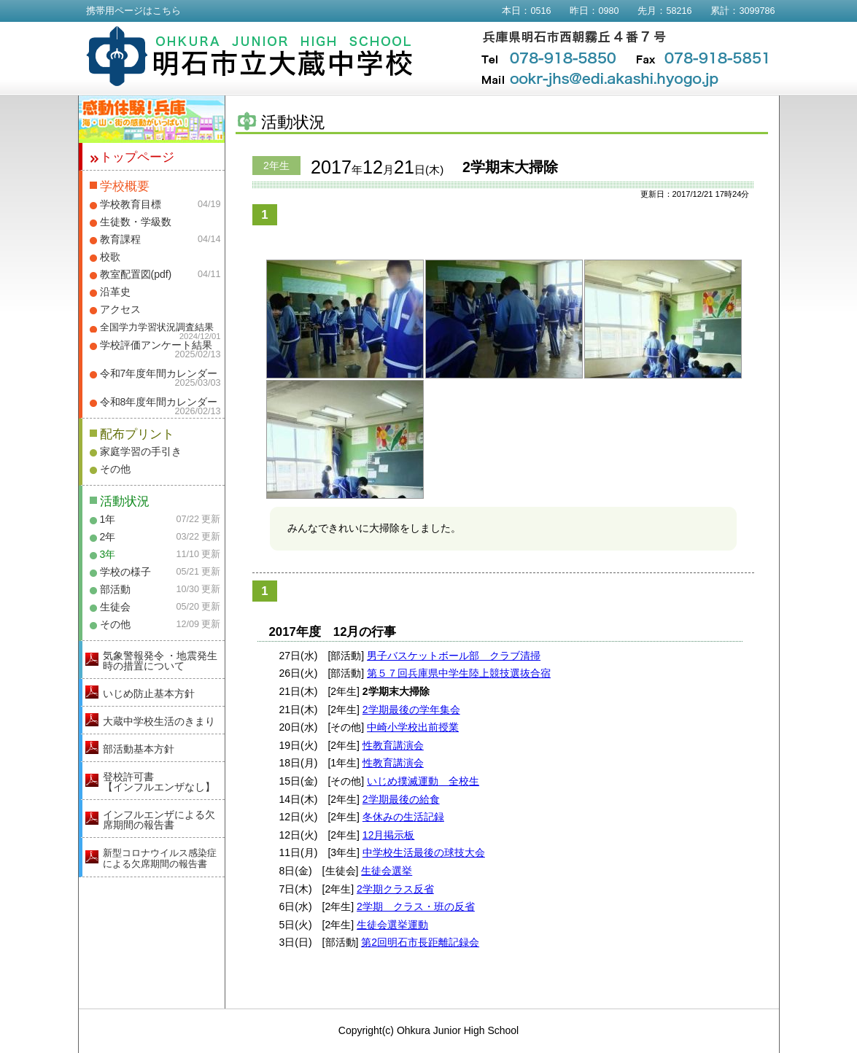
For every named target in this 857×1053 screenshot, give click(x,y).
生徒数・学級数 (135, 222)
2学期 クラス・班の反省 (416, 906)
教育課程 (120, 239)
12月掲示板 (388, 835)
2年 (108, 537)
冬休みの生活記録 (403, 817)
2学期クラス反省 (395, 889)
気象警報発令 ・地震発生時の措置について (160, 661)
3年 (108, 554)
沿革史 (115, 292)
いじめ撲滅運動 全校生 (423, 781)
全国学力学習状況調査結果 (157, 327)
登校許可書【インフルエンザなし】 (159, 782)
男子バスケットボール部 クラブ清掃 (453, 655)
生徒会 (115, 607)
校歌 (110, 257)
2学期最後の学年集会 (411, 709)
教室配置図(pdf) (136, 274)
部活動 (115, 589)
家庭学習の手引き (141, 451)
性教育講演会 (393, 745)
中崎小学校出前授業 (413, 727)
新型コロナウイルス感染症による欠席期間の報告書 (160, 858)
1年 (108, 519)
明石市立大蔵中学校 (250, 56)
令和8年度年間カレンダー (159, 402)
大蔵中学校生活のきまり (159, 721)
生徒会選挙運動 (392, 924)
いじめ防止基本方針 (149, 693)
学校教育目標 (130, 204)
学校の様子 (125, 572)
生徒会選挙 (386, 871)
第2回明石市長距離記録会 (420, 942)
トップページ (137, 157)
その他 (115, 469)
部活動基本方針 (138, 749)
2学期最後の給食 (401, 799)
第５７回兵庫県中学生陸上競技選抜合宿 (459, 673)
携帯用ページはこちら (133, 11)
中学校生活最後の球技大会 (423, 852)
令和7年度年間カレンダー (159, 373)
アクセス (120, 309)
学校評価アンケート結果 (156, 345)
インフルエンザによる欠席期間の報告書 (159, 820)
